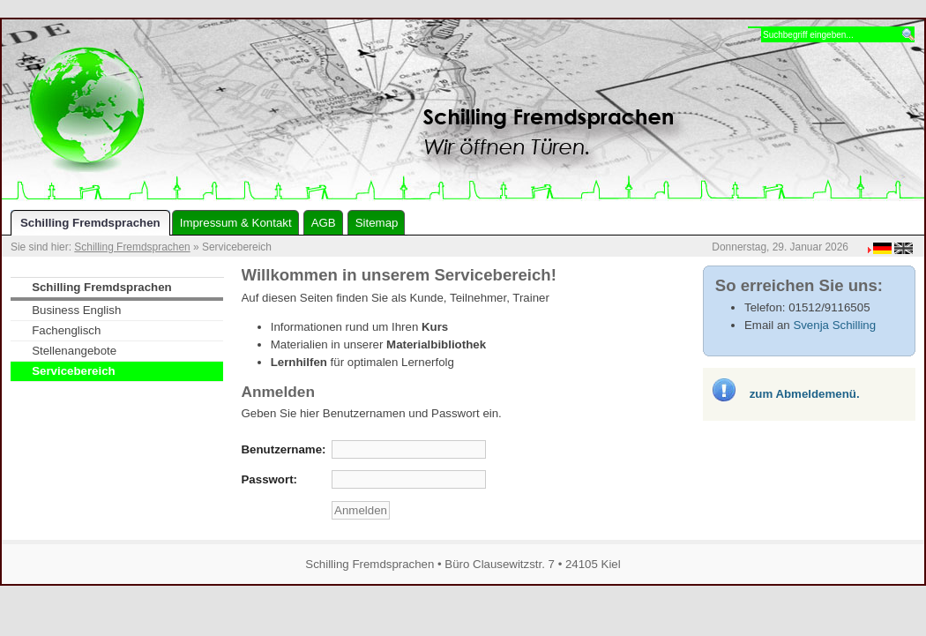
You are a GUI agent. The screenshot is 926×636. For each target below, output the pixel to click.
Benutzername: (284, 449)
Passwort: (269, 479)
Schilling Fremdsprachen (132, 247)
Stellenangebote (74, 350)
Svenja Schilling (834, 325)
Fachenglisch (66, 330)
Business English (76, 310)
